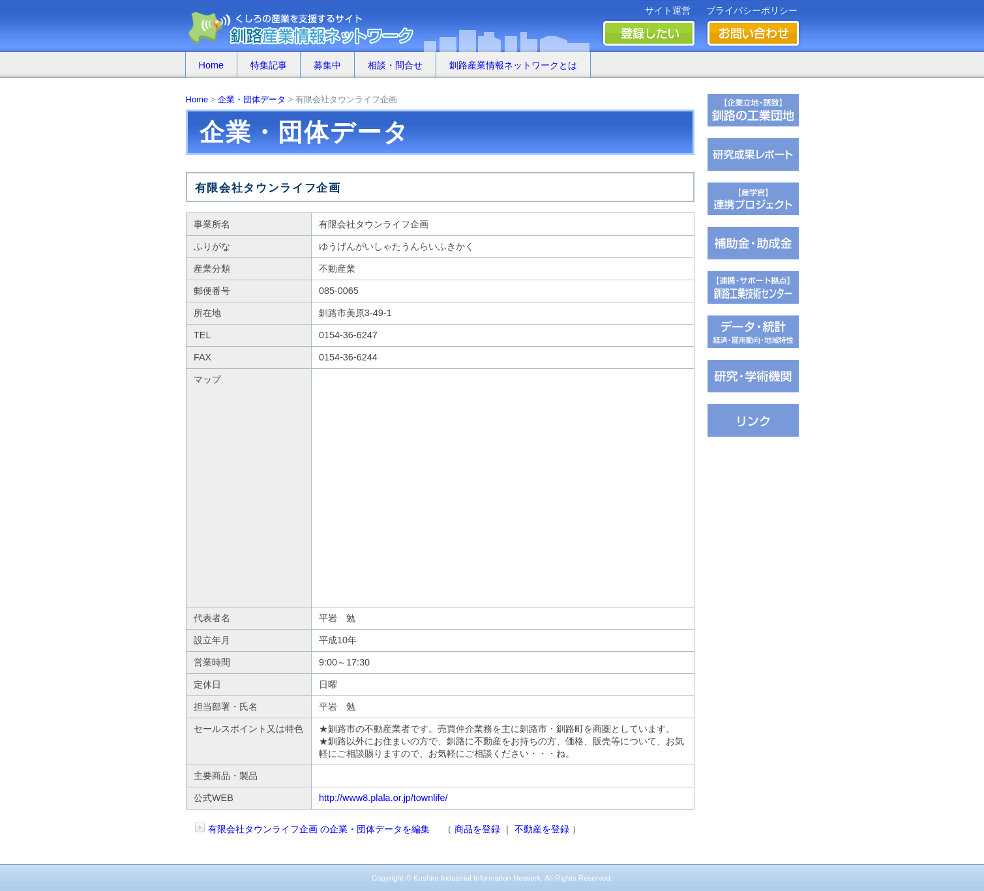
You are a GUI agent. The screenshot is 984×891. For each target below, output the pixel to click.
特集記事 (268, 65)
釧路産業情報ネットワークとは (513, 65)
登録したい (649, 33)
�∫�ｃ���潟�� (753, 420)
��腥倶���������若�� (753, 154)
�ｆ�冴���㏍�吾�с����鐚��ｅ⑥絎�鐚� (753, 199)
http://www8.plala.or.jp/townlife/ (383, 798)
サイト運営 (668, 10)
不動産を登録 (541, 829)
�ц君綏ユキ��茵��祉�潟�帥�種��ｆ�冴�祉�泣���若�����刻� (753, 287)
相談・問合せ (395, 65)
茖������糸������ (753, 243)
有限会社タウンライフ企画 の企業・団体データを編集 (319, 829)
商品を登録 (477, 829)
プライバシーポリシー (752, 10)
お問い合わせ (753, 33)
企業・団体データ (252, 99)
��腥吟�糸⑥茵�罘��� (753, 376)
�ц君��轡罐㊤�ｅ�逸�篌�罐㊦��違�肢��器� (753, 110)
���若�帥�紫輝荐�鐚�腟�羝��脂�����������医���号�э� (753, 331)
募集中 (327, 65)
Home (211, 65)
